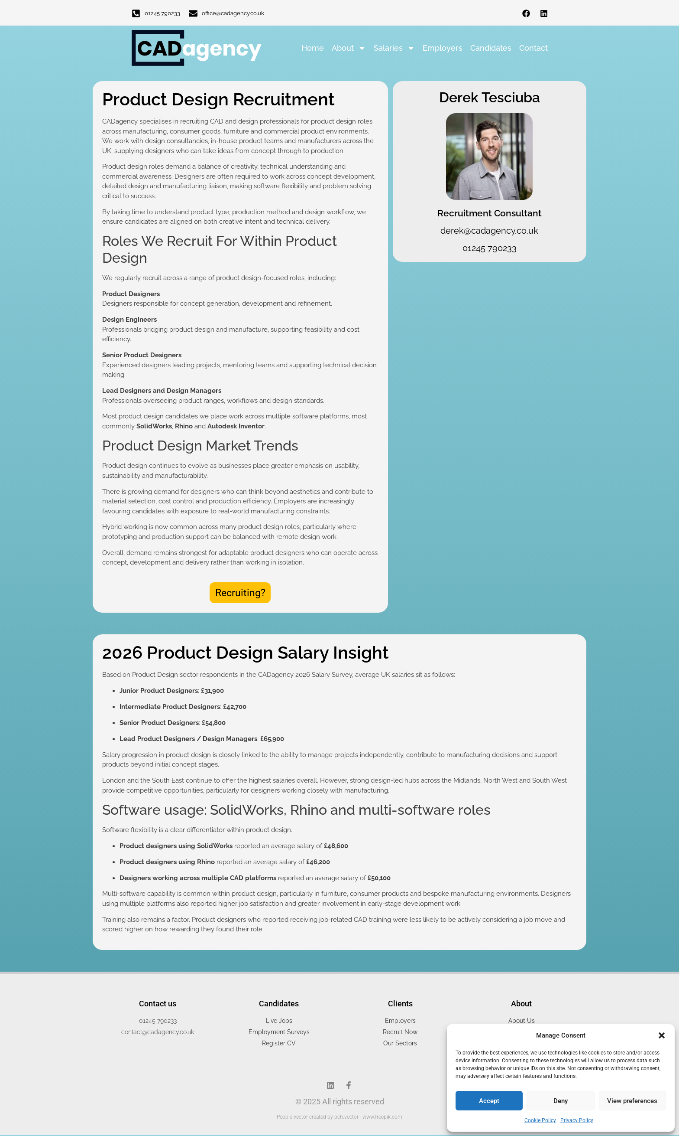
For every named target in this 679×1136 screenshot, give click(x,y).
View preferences (632, 1101)
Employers (442, 47)
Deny (560, 1101)
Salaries (394, 48)
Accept (489, 1101)
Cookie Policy (540, 1120)
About (349, 48)
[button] (661, 1035)
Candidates (490, 47)
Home (312, 47)
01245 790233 (162, 13)
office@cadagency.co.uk (233, 13)
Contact (533, 47)
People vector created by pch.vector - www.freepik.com (339, 1118)
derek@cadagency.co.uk (489, 230)
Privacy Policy (576, 1120)
